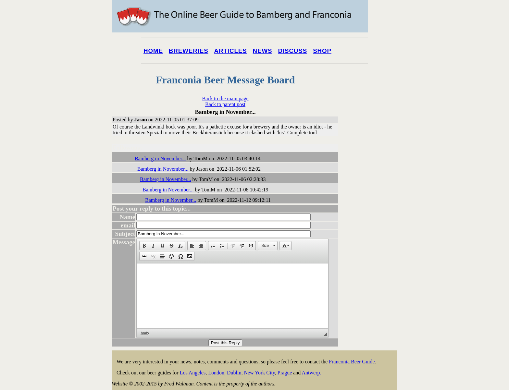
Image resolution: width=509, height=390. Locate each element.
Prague (285, 372)
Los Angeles (193, 372)
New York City (259, 372)
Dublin (234, 372)
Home (153, 50)
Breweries (188, 50)
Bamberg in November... (160, 158)
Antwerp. (311, 372)
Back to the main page (225, 98)
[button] (144, 245)
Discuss (292, 50)
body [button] (145, 333)
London (216, 372)
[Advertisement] (371, 247)
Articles (230, 50)
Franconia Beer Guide (352, 361)
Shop (322, 50)
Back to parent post (225, 104)
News (262, 50)
